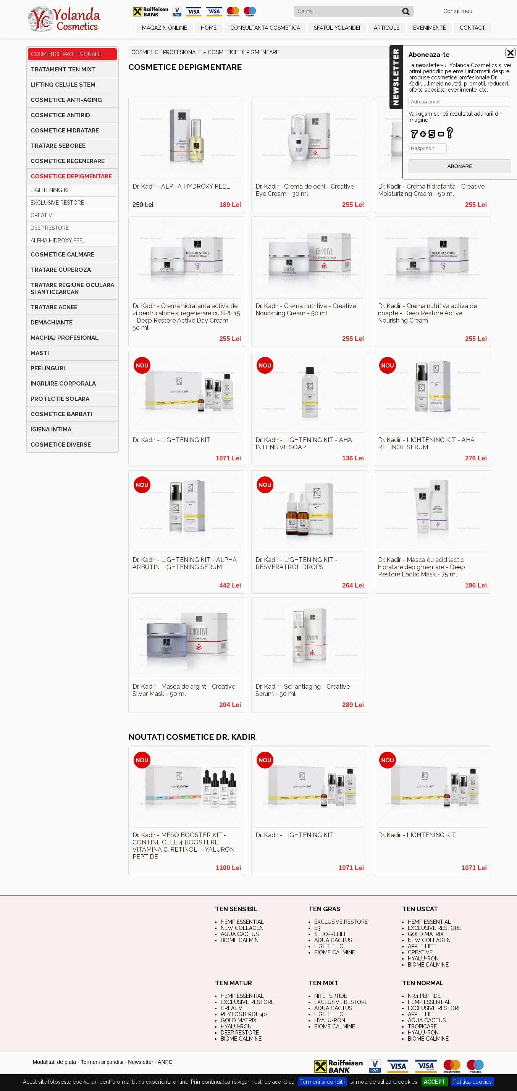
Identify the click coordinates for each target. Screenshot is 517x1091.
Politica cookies (472, 1082)
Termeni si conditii (322, 1082)
